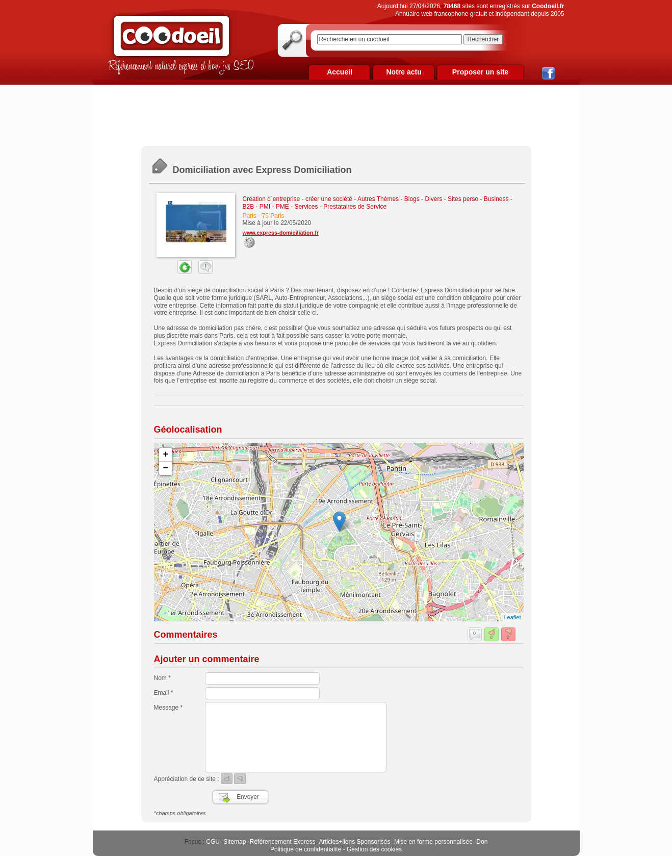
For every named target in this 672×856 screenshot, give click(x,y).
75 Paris (273, 215)
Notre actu (403, 72)
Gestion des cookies (374, 849)
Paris (249, 215)
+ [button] (166, 454)
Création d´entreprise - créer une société (297, 199)
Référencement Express (283, 841)
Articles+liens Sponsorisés (354, 841)
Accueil (339, 72)
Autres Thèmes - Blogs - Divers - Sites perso (417, 199)
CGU (213, 841)
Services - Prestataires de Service (341, 206)
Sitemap (234, 841)
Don (481, 841)
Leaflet (512, 617)
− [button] (166, 468)
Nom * (162, 678)
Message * (168, 707)
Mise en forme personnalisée (433, 841)
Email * (163, 692)
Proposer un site (480, 72)
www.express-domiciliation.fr (281, 233)
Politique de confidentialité (305, 849)
